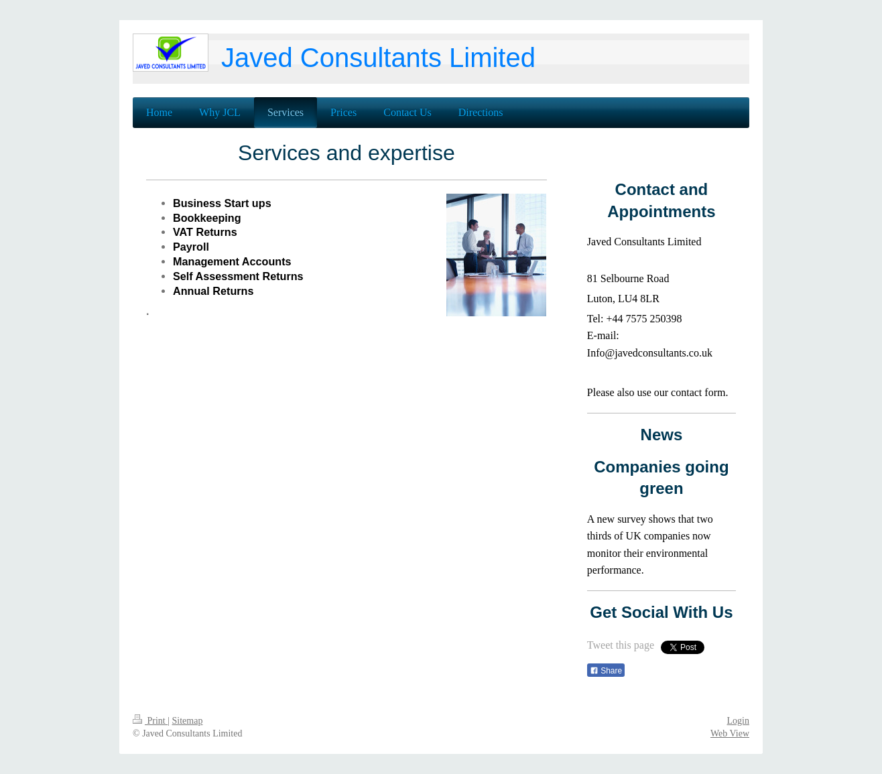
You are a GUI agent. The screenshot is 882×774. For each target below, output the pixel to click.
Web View (729, 733)
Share (606, 670)
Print (150, 721)
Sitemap (187, 721)
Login (738, 721)
